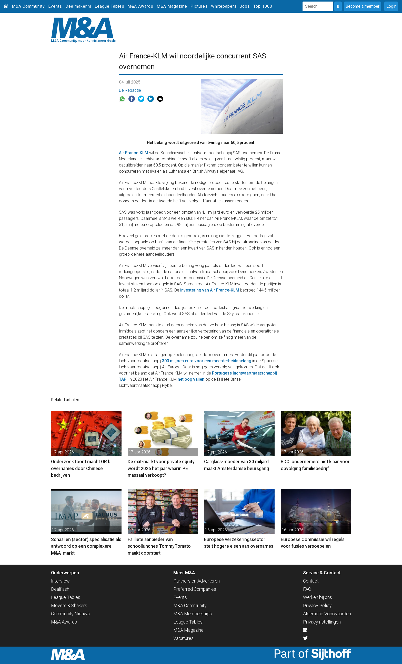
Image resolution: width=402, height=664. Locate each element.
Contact (311, 581)
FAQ (307, 589)
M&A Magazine (172, 6)
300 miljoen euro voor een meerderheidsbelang (206, 360)
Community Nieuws (70, 613)
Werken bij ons (317, 597)
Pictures (199, 6)
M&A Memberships (192, 613)
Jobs (245, 6)
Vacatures (183, 638)
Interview (60, 581)
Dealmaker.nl (78, 6)
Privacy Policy (317, 605)
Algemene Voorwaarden (327, 613)
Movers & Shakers (69, 605)
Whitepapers (224, 6)
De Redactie (130, 90)
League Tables (109, 6)
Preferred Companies (194, 589)
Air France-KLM (133, 152)
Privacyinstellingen (322, 622)
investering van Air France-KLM (209, 290)
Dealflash (60, 589)
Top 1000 (262, 6)
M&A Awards (140, 6)
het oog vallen (191, 379)
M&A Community (28, 6)
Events (55, 6)
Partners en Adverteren (196, 581)
